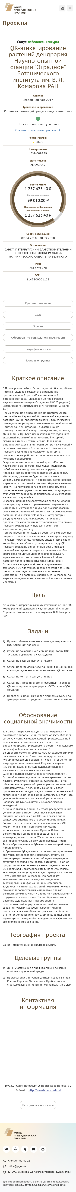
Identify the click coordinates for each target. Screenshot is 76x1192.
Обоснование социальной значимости (38, 337)
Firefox (62, 1184)
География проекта (38, 349)
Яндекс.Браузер (23, 1184)
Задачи (38, 326)
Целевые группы (38, 360)
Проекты (15, 22)
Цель (38, 314)
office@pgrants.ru (16, 1166)
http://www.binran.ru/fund (44, 1090)
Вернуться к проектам (38, 1105)
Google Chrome (43, 1184)
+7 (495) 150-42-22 (16, 1161)
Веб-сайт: (21, 1090)
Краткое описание (38, 303)
